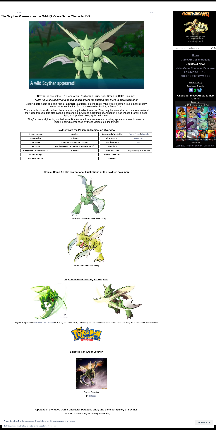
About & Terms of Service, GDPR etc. (195, 146)
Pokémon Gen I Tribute (44, 323)
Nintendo (145, 134)
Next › (152, 12)
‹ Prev (19, 12)
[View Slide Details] (196, 31)
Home (195, 55)
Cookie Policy (52, 426)
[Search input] (192, 48)
